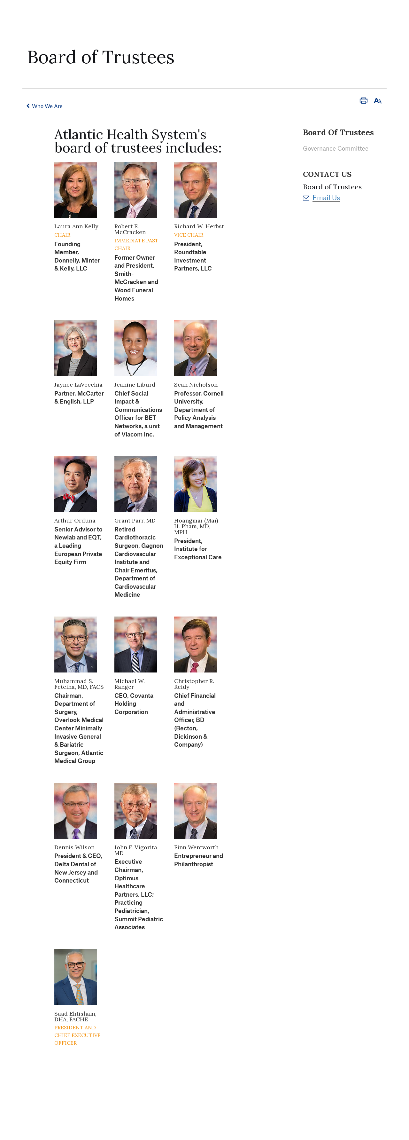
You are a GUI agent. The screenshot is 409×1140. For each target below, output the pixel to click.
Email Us (326, 197)
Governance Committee (335, 148)
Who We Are (48, 106)
